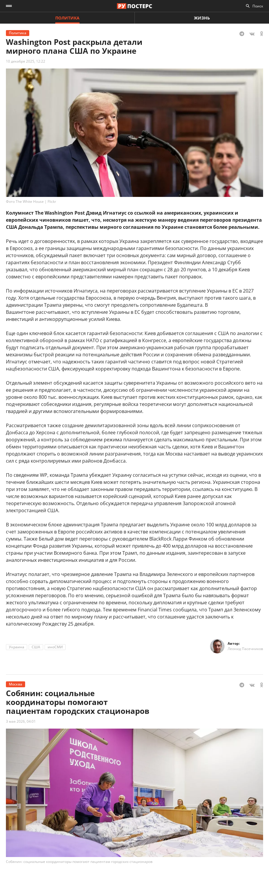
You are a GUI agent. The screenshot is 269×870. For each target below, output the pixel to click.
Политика (67, 18)
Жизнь (202, 18)
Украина (16, 646)
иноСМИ (55, 646)
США (36, 646)
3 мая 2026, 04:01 (21, 721)
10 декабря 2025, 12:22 (25, 61)
